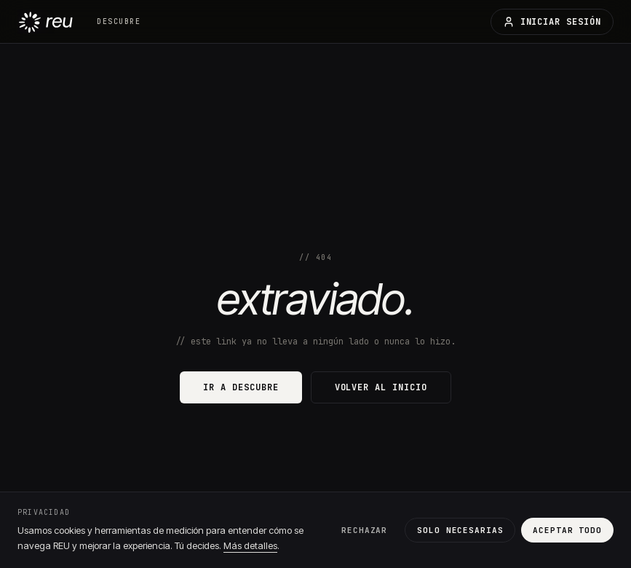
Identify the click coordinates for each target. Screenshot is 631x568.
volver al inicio (381, 387)
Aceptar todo (567, 530)
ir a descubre (240, 387)
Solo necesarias (460, 530)
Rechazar (364, 530)
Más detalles (250, 545)
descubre (118, 21)
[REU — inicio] (45, 21)
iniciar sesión (552, 22)
